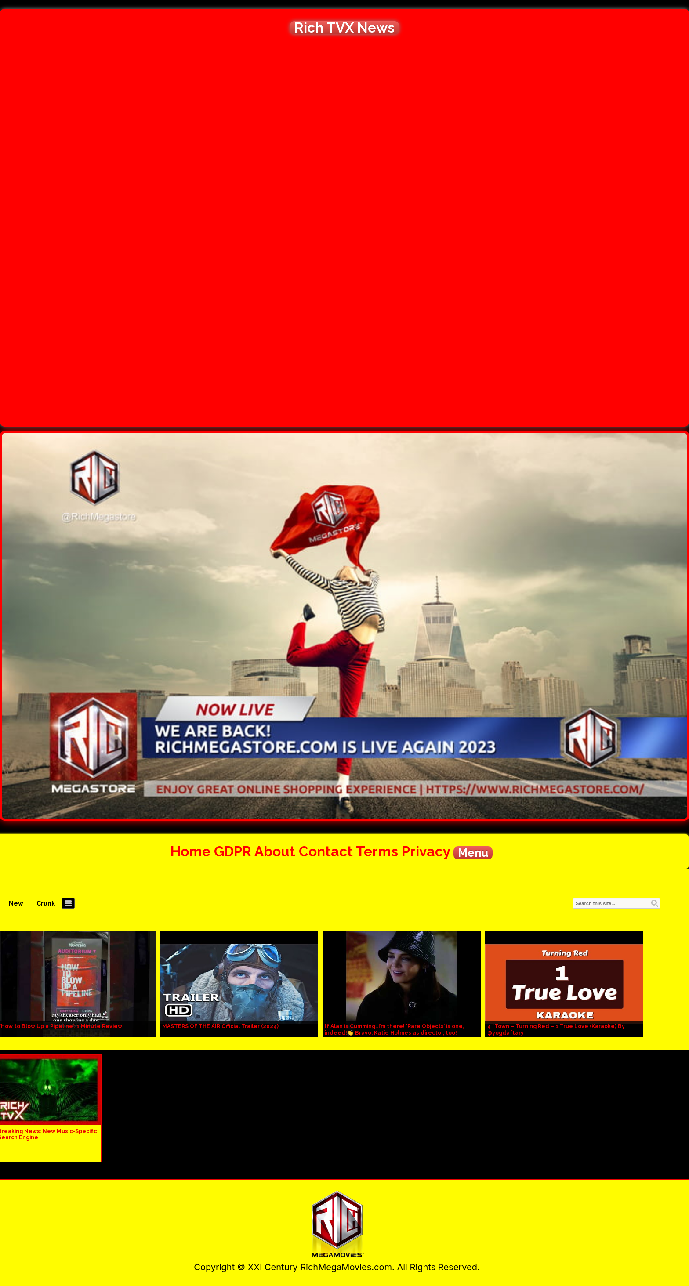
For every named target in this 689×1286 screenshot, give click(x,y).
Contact (326, 851)
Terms (377, 851)
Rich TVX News (344, 27)
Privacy (426, 851)
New (16, 903)
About (274, 851)
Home (190, 851)
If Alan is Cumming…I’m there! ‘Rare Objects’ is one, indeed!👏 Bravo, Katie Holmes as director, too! (394, 1029)
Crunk (45, 903)
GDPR (232, 851)
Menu (473, 852)
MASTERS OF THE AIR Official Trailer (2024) (220, 1026)
